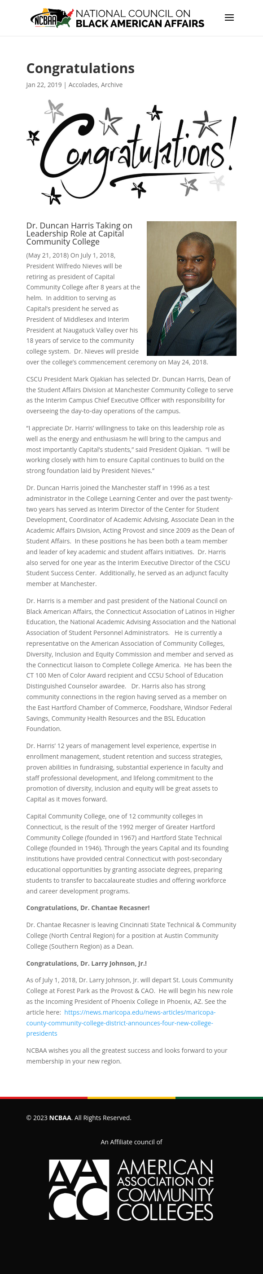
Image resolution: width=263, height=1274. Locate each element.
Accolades (83, 84)
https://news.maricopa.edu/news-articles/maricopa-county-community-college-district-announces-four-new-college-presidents (121, 1023)
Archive (112, 84)
